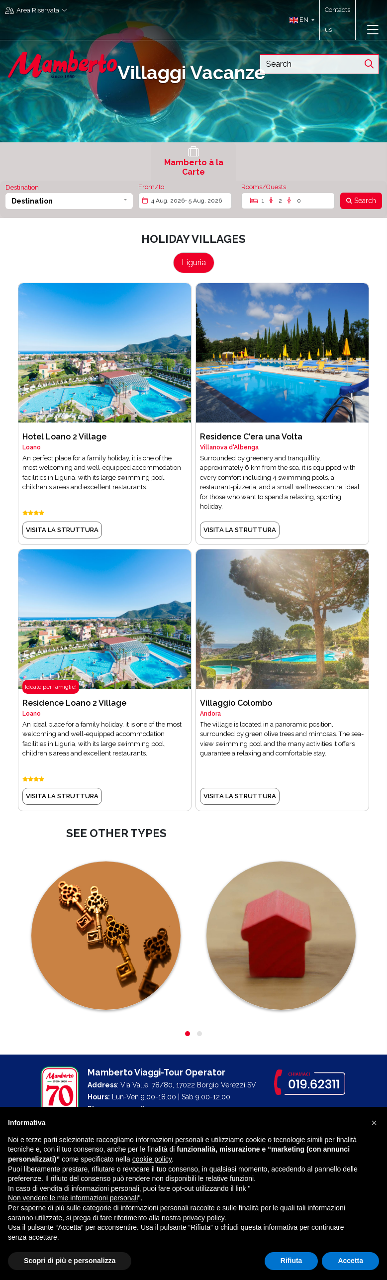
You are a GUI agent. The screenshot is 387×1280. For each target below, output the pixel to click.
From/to (151, 187)
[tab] (193, 161)
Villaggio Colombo (236, 703)
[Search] (361, 201)
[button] (300, 20)
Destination (22, 187)
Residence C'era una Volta (251, 436)
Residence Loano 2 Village (74, 703)
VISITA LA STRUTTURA (62, 529)
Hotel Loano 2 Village (64, 436)
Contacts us (337, 19)
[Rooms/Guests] (288, 201)
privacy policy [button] (203, 1218)
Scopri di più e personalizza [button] (69, 1261)
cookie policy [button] (152, 1159)
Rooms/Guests (263, 187)
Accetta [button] (350, 1261)
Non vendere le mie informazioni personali (73, 1198)
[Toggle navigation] (373, 30)
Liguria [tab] (194, 262)
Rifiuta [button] (291, 1261)
